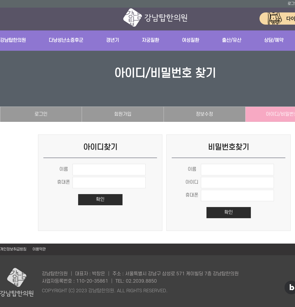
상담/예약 (273, 40)
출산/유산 (231, 40)
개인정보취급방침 (13, 249)
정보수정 (204, 114)
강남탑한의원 (13, 40)
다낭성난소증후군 (66, 40)
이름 (63, 169)
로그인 (40, 114)
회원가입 (122, 114)
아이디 (191, 182)
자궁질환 (150, 40)
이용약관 (39, 249)
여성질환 (190, 40)
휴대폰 (63, 182)
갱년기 (112, 40)
